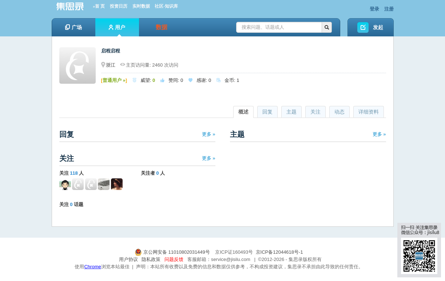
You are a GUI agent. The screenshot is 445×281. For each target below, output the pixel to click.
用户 (117, 30)
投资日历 (118, 6)
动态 (339, 112)
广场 (73, 27)
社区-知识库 (166, 6)
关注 (315, 112)
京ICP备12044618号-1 (279, 252)
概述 (243, 112)
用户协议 (128, 259)
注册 (389, 9)
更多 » (208, 134)
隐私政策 (151, 259)
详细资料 (368, 112)
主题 (291, 112)
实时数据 (141, 6)
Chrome (92, 266)
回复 (267, 112)
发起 (378, 27)
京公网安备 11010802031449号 (173, 252)
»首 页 (99, 6)
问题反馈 (173, 259)
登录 (374, 9)
